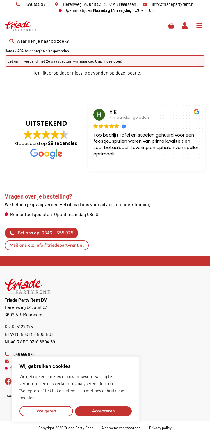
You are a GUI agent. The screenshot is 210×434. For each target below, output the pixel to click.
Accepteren (103, 411)
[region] (76, 389)
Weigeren (46, 411)
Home (9, 51)
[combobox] (105, 41)
